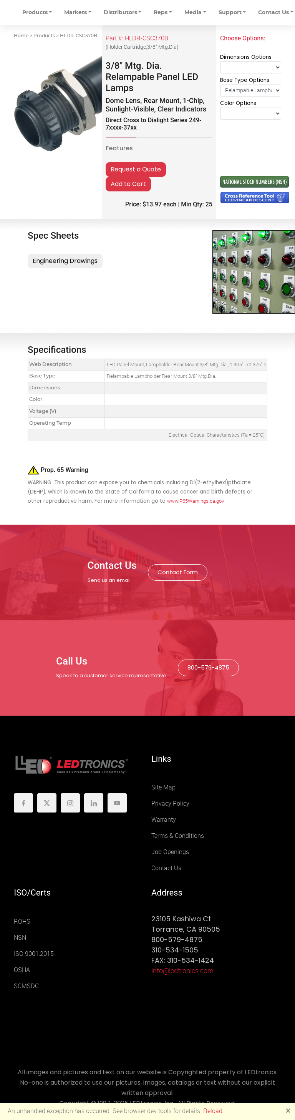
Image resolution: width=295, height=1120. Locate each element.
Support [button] (230, 12)
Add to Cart (128, 183)
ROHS (22, 921)
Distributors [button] (120, 12)
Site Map (163, 787)
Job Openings (170, 852)
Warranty (163, 819)
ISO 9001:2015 (34, 953)
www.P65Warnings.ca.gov (195, 501)
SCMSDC (26, 986)
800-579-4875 (208, 667)
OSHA (22, 970)
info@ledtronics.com (182, 971)
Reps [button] (160, 12)
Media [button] (193, 12)
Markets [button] (75, 12)
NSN (20, 937)
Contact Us (166, 868)
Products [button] (35, 12)
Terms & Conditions (177, 835)
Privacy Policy (170, 803)
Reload (212, 1111)
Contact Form (177, 572)
